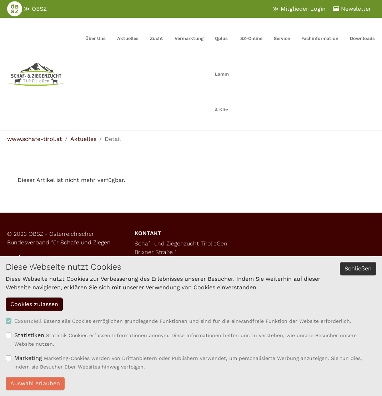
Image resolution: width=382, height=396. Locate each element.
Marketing (28, 358)
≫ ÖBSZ (27, 8)
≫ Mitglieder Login (299, 8)
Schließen (358, 268)
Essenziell (28, 321)
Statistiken (29, 335)
